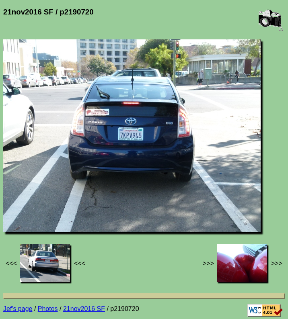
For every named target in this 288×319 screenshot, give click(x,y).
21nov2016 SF (84, 308)
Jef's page (17, 308)
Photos (48, 308)
